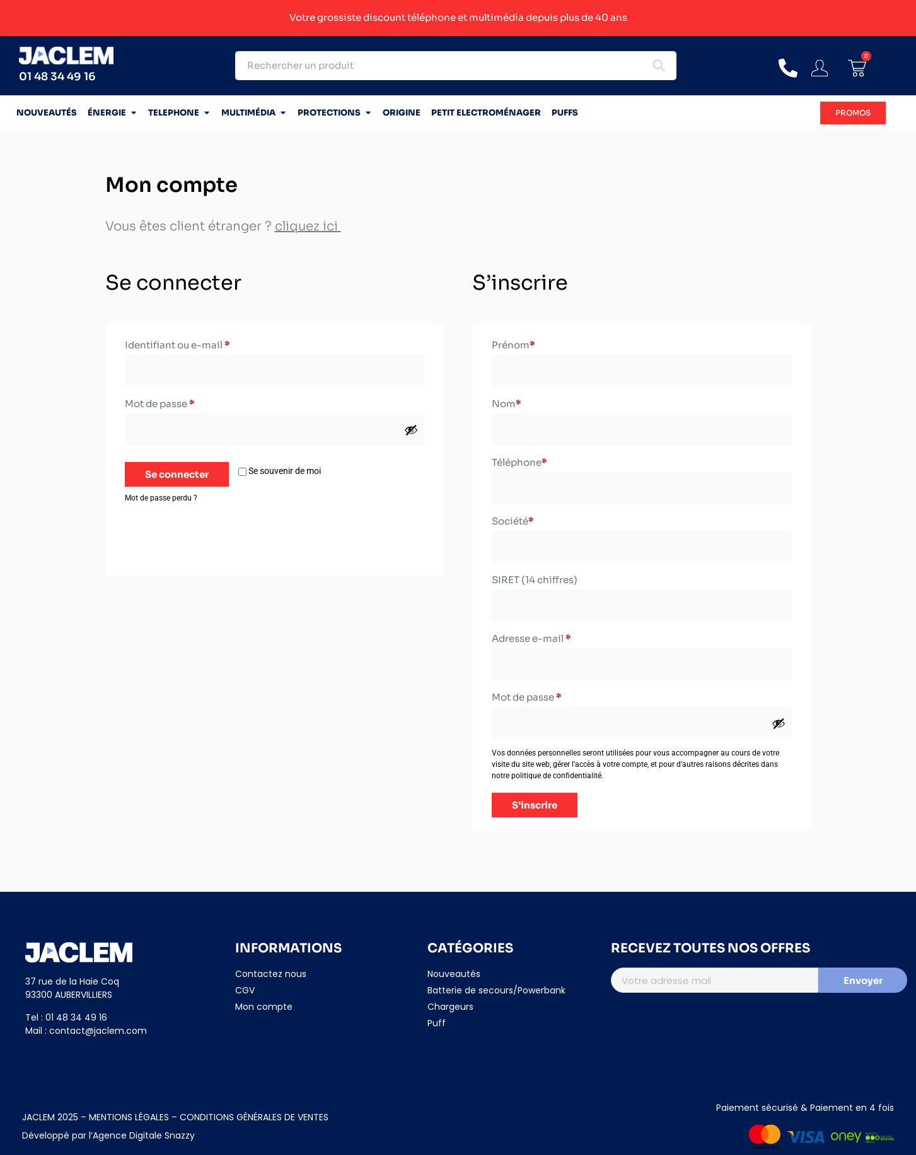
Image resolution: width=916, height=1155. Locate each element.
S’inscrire (534, 805)
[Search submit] (659, 65)
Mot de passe (187, 402)
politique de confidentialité (556, 775)
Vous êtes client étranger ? (223, 226)
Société (513, 521)
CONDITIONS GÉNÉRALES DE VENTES (254, 1117)
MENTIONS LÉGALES (127, 1117)
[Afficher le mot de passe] (411, 430)
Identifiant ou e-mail (204, 343)
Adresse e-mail (558, 636)
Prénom (513, 345)
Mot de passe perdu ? (161, 498)
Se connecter (177, 474)
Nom (506, 404)
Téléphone (519, 462)
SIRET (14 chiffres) (534, 580)
